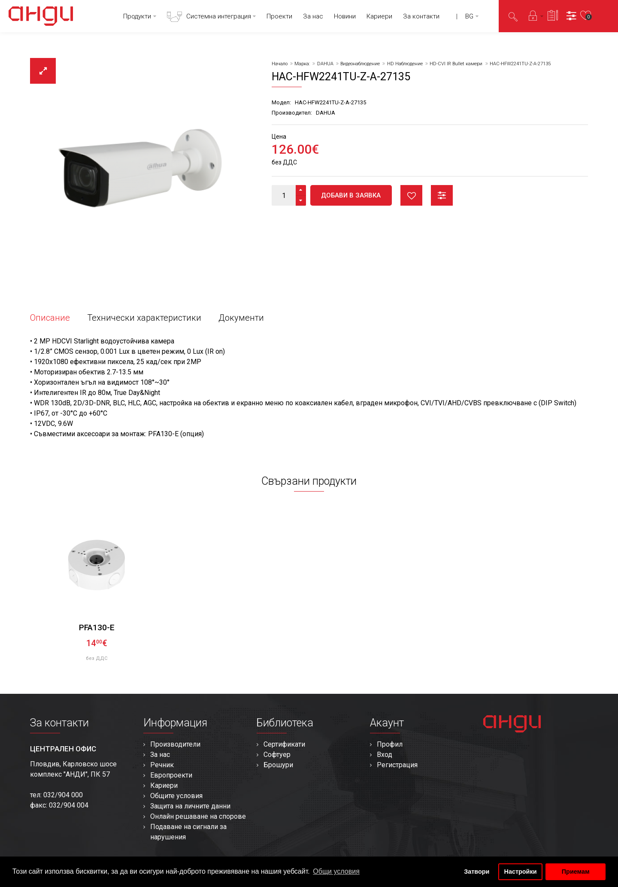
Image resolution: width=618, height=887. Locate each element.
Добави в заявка (351, 195)
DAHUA (325, 64)
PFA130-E (97, 627)
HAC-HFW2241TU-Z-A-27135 (520, 64)
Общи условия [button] (336, 871)
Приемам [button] (576, 871)
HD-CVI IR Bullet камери (456, 64)
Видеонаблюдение (360, 64)
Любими (411, 195)
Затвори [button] (476, 871)
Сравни (442, 195)
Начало (280, 64)
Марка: (302, 64)
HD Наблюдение (405, 64)
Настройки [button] (520, 871)
